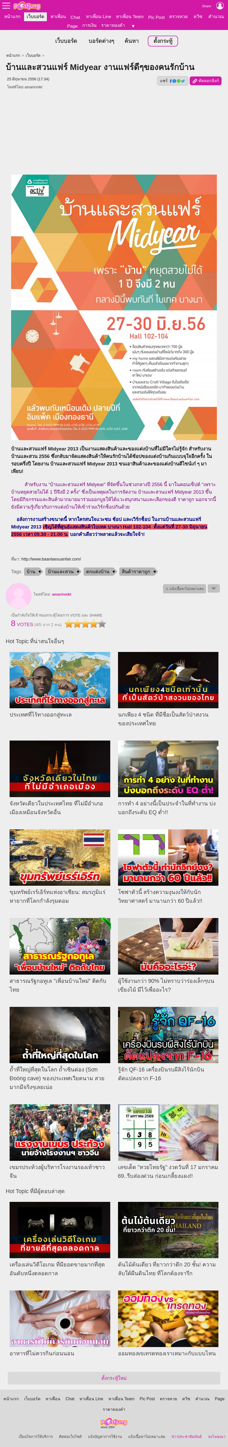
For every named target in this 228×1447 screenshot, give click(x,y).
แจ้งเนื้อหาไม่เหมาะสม (146, 1437)
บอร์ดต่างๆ (101, 41)
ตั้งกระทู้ (162, 41)
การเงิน (89, 25)
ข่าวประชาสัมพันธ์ (187, 1437)
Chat (75, 17)
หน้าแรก (12, 16)
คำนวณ (216, 16)
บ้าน (31, 571)
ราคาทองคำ (113, 25)
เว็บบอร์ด (35, 16)
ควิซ (198, 16)
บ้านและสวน (60, 571)
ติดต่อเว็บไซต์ (70, 1437)
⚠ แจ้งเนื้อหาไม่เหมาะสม (184, 589)
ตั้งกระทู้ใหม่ (114, 1378)
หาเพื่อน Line (98, 16)
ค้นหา (131, 41)
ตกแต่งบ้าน (97, 571)
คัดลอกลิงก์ (205, 81)
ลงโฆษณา (216, 1437)
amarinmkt (61, 594)
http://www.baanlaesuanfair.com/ (51, 559)
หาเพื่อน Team (130, 16)
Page (72, 26)
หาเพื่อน (58, 16)
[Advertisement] (114, 130)
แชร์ (172, 81)
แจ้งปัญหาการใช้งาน (105, 1437)
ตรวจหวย (178, 16)
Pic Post (156, 17)
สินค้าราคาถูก (136, 571)
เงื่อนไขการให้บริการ (36, 1437)
